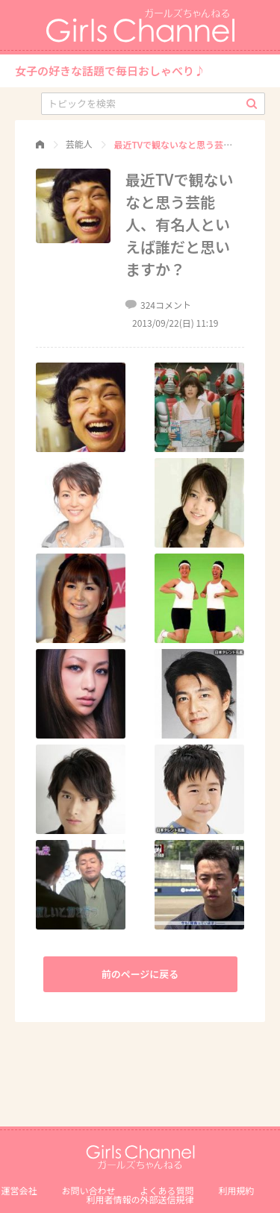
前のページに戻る (140, 974)
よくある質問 (167, 1190)
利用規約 (237, 1190)
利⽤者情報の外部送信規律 (139, 1199)
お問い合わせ (88, 1190)
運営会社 (19, 1190)
